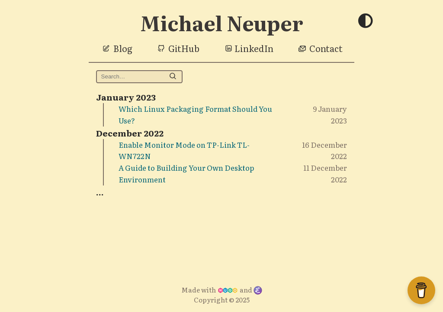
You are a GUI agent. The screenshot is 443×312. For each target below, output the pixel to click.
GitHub (183, 48)
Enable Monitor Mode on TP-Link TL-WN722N (184, 150)
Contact (326, 48)
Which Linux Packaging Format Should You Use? (195, 114)
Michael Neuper (221, 22)
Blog (122, 48)
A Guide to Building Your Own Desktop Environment (186, 173)
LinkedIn (253, 48)
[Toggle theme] (365, 21)
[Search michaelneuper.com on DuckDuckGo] (139, 76)
